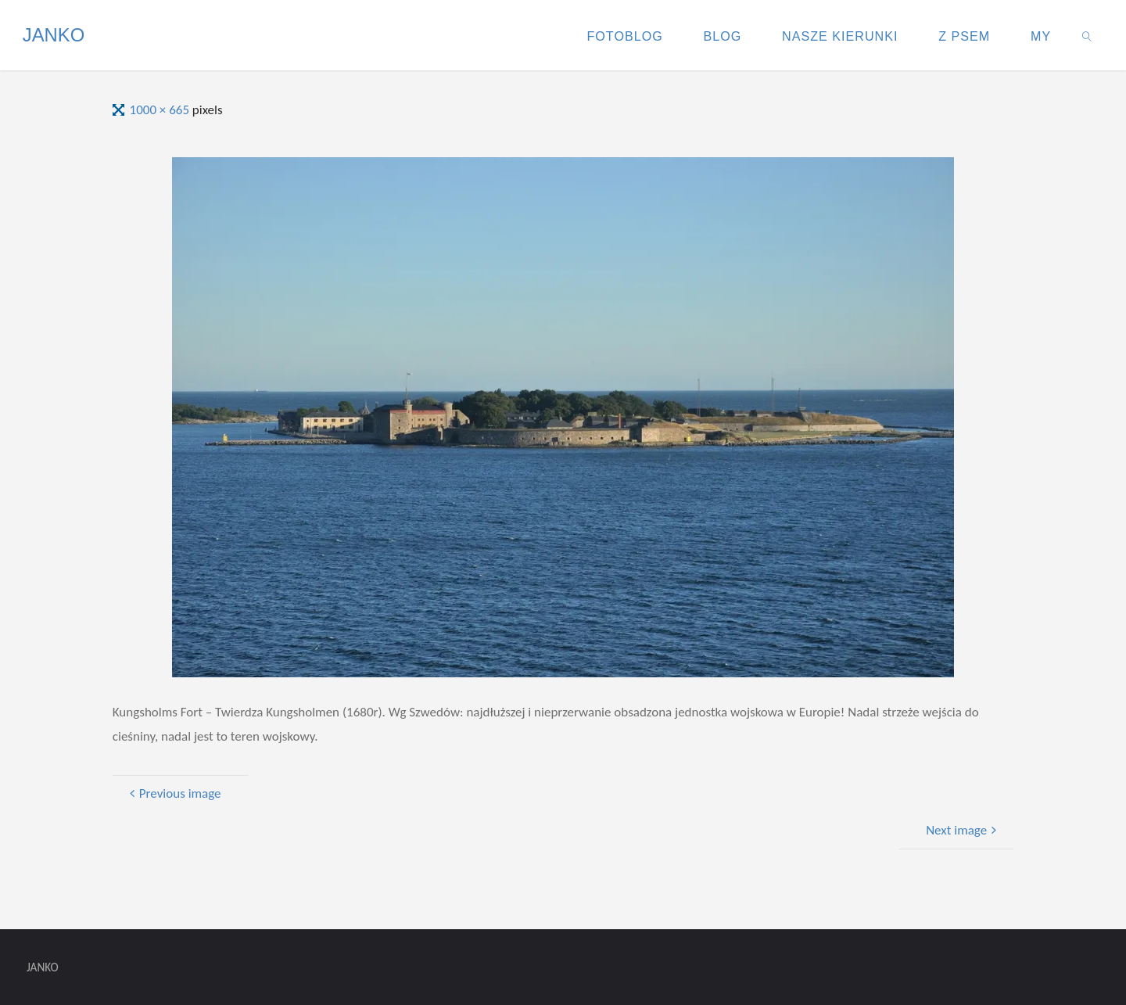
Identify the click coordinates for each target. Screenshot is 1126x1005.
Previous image (173, 793)
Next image (963, 830)
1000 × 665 (161, 110)
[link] (1087, 35)
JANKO (53, 34)
